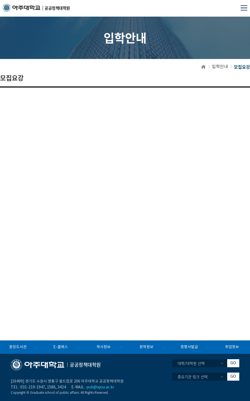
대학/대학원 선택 (191, 363)
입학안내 (220, 66)
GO (233, 363)
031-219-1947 (32, 387)
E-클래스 (60, 347)
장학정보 (146, 347)
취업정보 (232, 347)
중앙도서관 (18, 347)
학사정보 (104, 347)
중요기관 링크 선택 (193, 376)
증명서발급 (189, 347)
